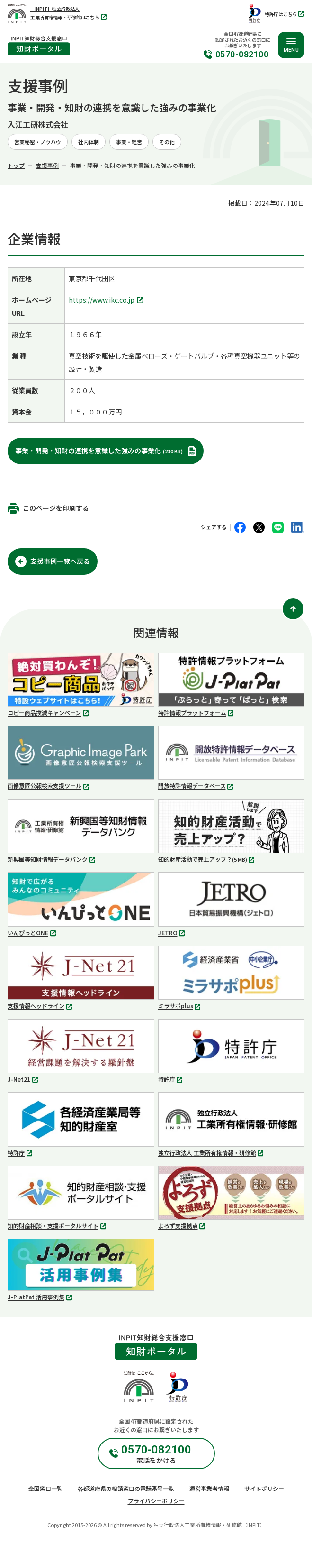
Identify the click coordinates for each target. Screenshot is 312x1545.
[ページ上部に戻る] (293, 609)
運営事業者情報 (209, 1488)
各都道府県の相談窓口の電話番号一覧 (126, 1488)
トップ (16, 165)
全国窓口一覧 (45, 1488)
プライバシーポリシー (156, 1501)
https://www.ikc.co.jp (107, 300)
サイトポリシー (264, 1488)
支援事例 (47, 165)
